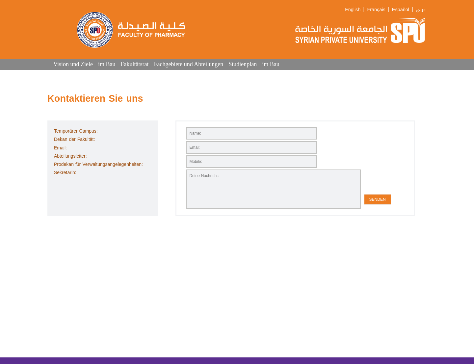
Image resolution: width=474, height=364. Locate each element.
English (352, 9)
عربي (421, 9)
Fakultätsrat (134, 64)
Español (400, 9)
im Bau (107, 64)
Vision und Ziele (73, 64)
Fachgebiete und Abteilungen (188, 64)
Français (376, 9)
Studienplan (242, 64)
